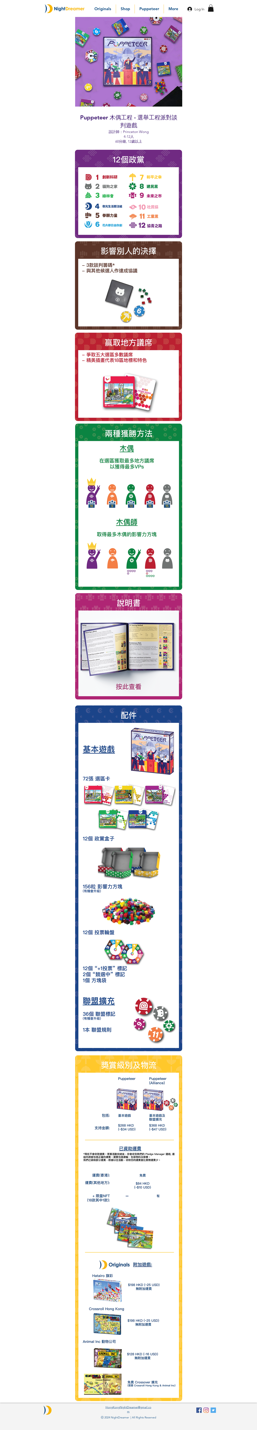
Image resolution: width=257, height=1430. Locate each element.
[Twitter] (213, 1410)
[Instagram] (206, 1410)
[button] (211, 8)
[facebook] (199, 1410)
